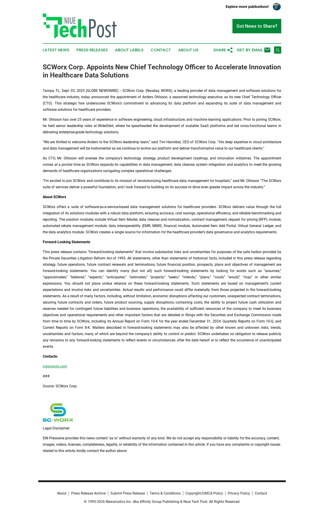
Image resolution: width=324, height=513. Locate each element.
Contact (161, 50)
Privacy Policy (239, 493)
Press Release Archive (88, 493)
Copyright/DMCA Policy (204, 493)
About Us (188, 50)
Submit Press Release (127, 493)
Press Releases (92, 50)
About (61, 493)
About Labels (129, 50)
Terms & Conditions (165, 493)
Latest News (56, 50)
